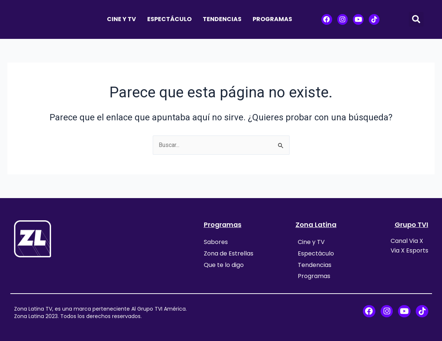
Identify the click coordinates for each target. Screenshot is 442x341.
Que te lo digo (224, 264)
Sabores (216, 242)
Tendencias (222, 19)
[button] (416, 19)
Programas (272, 19)
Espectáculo (169, 19)
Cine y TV (121, 19)
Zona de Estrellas (228, 253)
